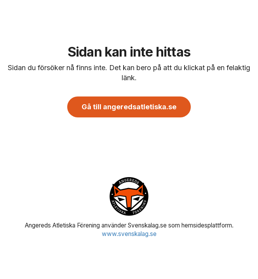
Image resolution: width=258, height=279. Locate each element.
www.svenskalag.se (129, 234)
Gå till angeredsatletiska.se (129, 107)
